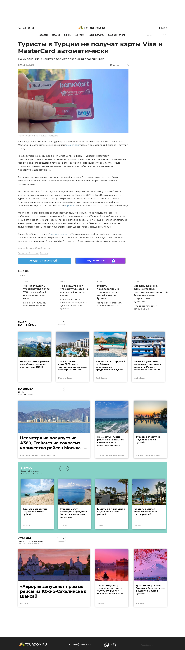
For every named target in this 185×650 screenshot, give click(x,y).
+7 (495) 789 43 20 (80, 644)
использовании (59, 234)
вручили (69, 205)
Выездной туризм (28, 253)
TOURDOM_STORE (116, 35)
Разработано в (147, 645)
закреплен (72, 145)
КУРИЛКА (79, 35)
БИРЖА (67, 35)
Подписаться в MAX (100, 261)
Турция (44, 253)
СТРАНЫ (56, 35)
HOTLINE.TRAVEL (96, 35)
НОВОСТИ (43, 35)
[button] (64, 322)
